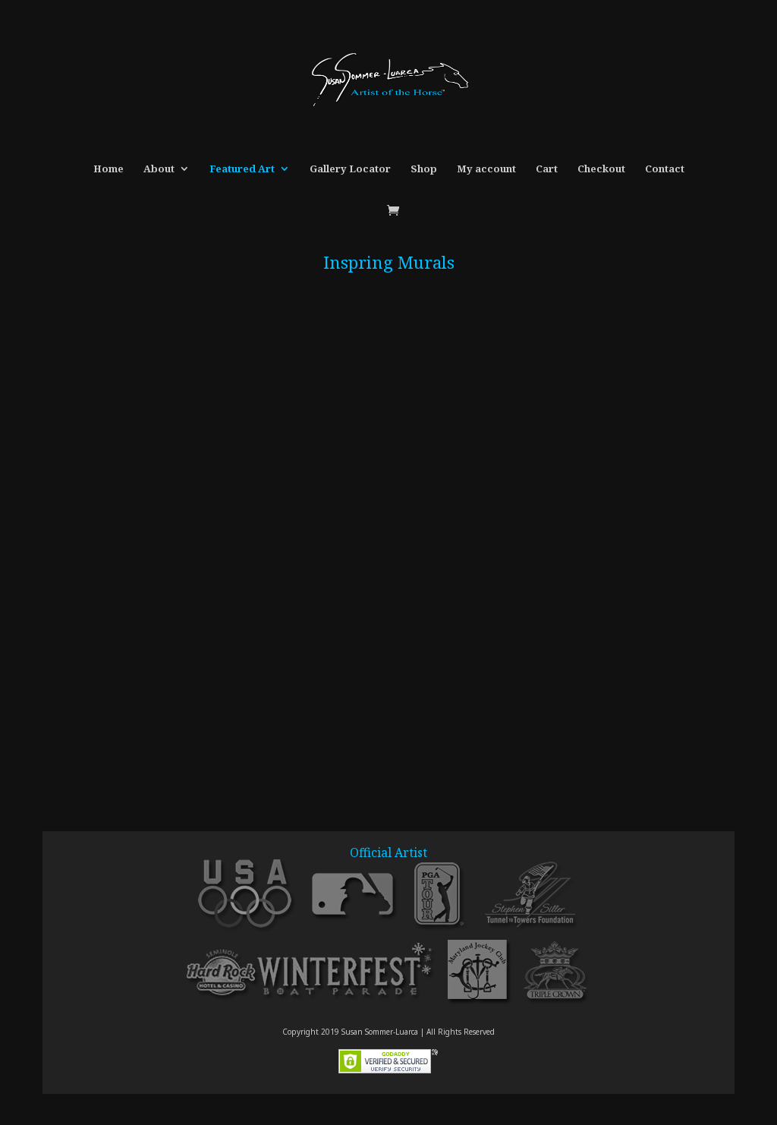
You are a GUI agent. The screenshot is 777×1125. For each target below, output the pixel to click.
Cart (547, 169)
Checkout (601, 169)
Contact (664, 169)
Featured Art (242, 169)
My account (486, 169)
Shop (424, 169)
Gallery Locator (350, 169)
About (159, 169)
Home (108, 169)
